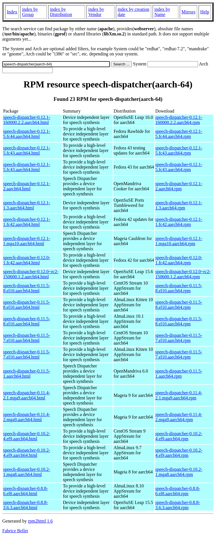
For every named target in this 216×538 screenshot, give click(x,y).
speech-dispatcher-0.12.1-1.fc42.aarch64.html (26, 222)
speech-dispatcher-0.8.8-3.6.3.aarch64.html (25, 505)
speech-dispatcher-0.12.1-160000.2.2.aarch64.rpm (178, 120)
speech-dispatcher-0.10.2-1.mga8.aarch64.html (26, 472)
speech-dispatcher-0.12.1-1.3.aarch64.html (26, 205)
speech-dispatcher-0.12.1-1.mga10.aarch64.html (26, 241)
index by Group (30, 12)
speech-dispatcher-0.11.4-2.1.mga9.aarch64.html (26, 395)
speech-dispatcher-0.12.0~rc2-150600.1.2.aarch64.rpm (183, 274)
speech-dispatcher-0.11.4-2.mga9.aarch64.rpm (178, 417)
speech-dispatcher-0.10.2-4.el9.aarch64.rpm (178, 436)
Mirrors (188, 11)
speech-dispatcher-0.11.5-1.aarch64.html (26, 374)
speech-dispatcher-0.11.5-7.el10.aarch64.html (26, 338)
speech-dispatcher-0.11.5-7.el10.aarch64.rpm (178, 338)
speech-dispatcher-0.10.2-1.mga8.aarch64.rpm (178, 472)
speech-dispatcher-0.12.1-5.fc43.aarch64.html (26, 150)
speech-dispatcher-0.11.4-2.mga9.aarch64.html (26, 417)
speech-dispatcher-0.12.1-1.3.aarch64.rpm (178, 205)
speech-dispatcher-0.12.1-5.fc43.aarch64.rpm (178, 150)
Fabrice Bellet (15, 530)
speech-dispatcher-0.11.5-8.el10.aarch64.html (26, 288)
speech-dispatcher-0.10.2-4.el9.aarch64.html (26, 436)
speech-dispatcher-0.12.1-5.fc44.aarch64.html (26, 134)
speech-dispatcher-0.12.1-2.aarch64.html (26, 186)
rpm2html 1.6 (40, 521)
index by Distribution (61, 12)
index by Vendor (96, 12)
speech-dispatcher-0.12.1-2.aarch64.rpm (178, 186)
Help (204, 11)
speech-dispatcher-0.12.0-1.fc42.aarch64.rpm (178, 260)
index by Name (162, 12)
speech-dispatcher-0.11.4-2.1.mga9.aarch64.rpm (178, 395)
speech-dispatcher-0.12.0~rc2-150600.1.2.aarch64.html (30, 274)
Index (12, 11)
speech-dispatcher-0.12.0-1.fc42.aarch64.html (26, 260)
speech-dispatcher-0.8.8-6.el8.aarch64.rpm (177, 491)
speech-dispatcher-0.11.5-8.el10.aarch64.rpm (178, 288)
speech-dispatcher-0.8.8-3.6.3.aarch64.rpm (177, 505)
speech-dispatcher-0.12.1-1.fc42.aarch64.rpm (178, 222)
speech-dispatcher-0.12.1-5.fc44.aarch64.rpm (178, 134)
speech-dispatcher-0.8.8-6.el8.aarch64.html (25, 491)
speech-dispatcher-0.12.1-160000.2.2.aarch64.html (26, 120)
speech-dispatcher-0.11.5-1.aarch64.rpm (178, 374)
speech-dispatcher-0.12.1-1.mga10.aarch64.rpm (178, 241)
